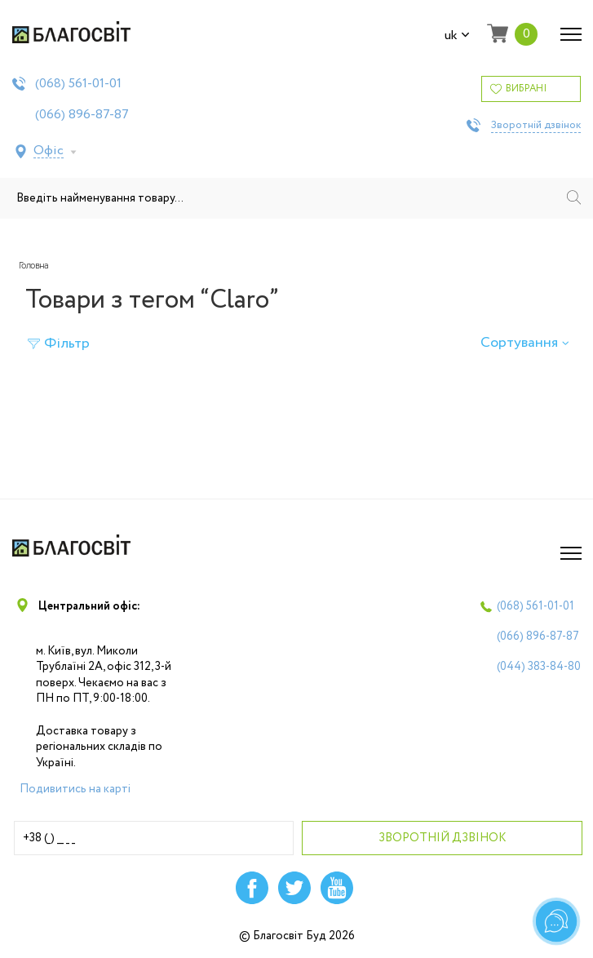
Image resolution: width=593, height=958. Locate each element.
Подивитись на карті (75, 789)
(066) (82, 115)
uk (457, 35)
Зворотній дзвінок (536, 125)
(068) (78, 84)
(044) (539, 667)
